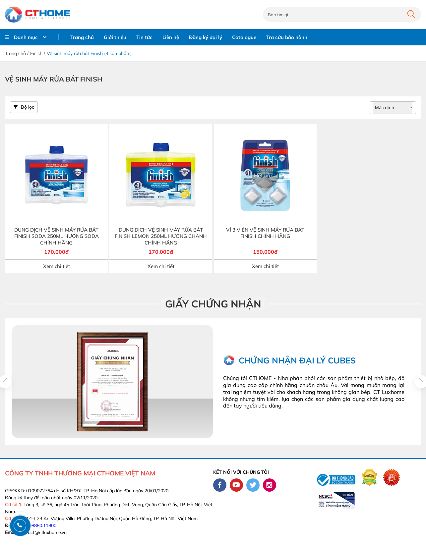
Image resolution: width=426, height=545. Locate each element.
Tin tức (144, 37)
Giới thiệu (115, 37)
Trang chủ (82, 37)
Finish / (37, 53)
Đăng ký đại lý (205, 37)
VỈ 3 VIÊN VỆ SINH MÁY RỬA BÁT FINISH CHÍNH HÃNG (265, 233)
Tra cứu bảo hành (286, 37)
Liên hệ (170, 37)
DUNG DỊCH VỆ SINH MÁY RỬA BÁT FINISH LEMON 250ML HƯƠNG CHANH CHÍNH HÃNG (161, 236)
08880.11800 (42, 525)
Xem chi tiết (56, 266)
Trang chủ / (17, 53)
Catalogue (244, 37)
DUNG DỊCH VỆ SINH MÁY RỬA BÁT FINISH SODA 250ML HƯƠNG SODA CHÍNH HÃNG (56, 236)
